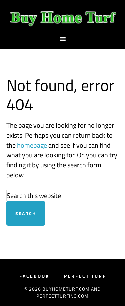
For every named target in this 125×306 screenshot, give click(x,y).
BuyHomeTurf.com (62, 17)
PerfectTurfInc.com (62, 295)
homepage (32, 145)
